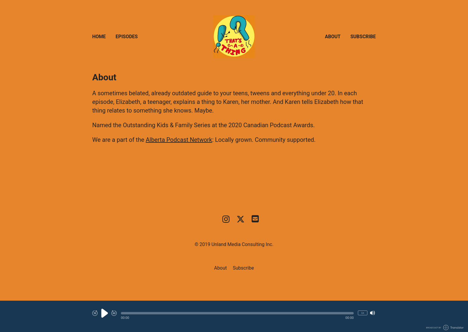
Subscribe (363, 36)
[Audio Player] (234, 316)
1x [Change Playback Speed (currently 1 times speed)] (362, 312)
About (333, 36)
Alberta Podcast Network (179, 139)
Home (99, 36)
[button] (237, 313)
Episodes (127, 36)
